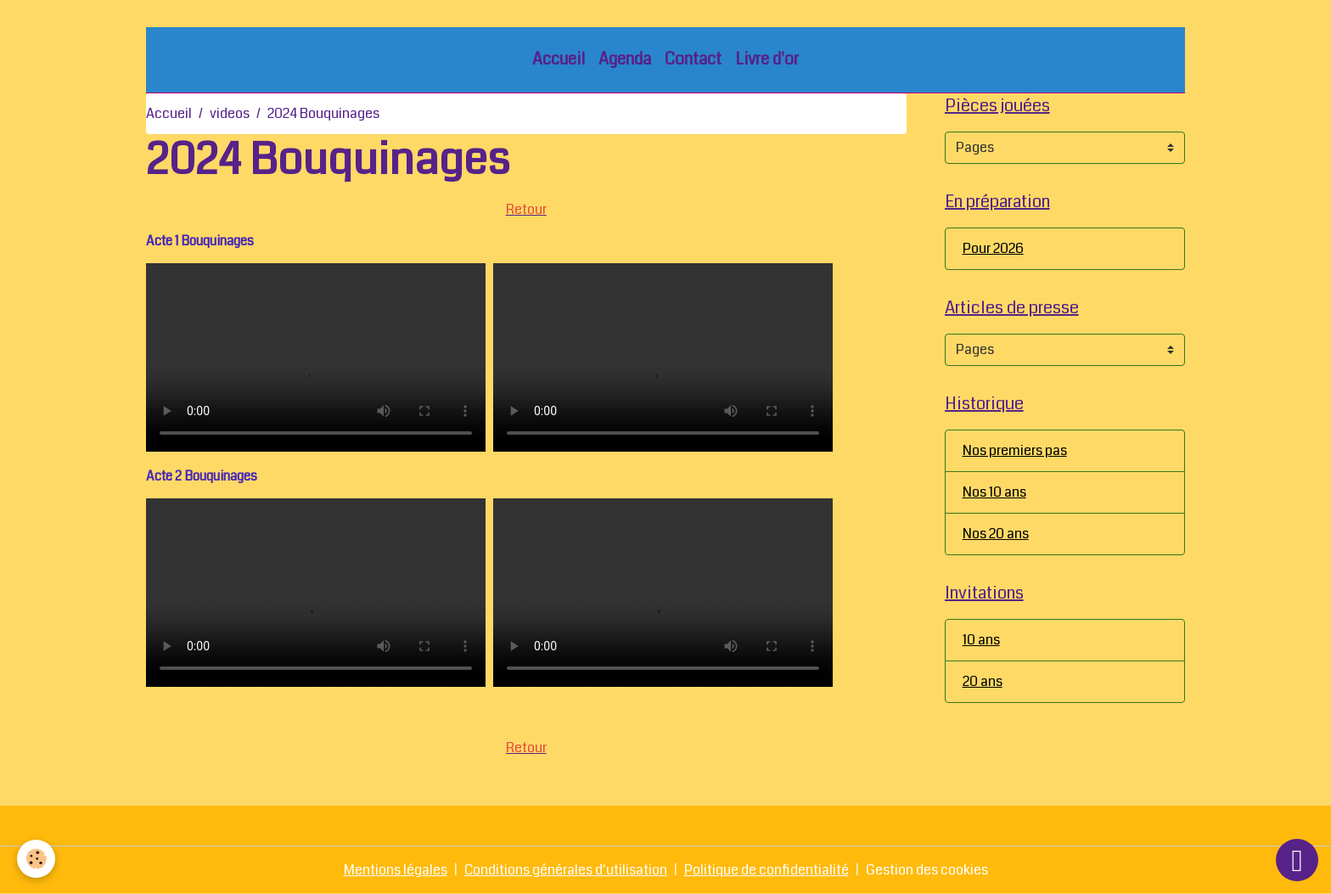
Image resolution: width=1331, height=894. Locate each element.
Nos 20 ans (996, 533)
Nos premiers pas (1015, 450)
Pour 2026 (993, 248)
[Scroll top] (1297, 860)
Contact (693, 59)
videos (230, 113)
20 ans (982, 681)
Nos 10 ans (994, 492)
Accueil (558, 59)
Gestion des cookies (927, 870)
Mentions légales (395, 870)
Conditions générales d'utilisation (565, 870)
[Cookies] (36, 859)
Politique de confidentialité (766, 870)
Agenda (624, 59)
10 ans (981, 639)
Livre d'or (767, 59)
